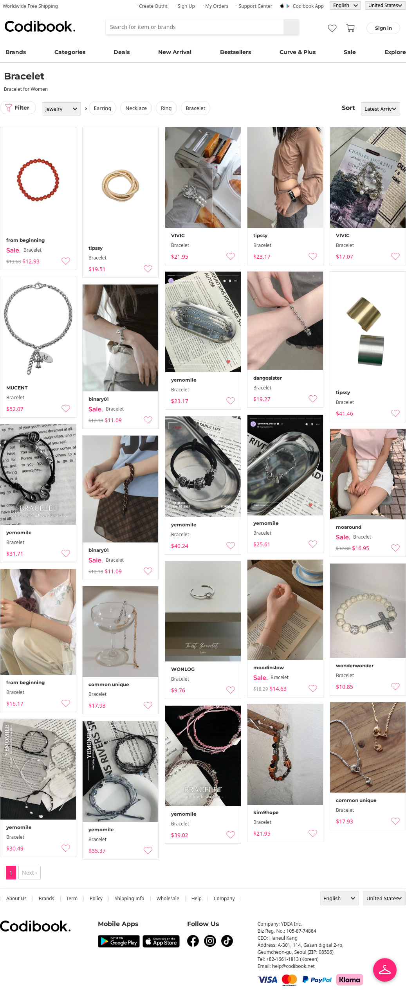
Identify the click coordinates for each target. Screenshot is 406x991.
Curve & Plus (298, 52)
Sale (350, 52)
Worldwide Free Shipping (30, 6)
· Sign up (185, 6)
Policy (96, 898)
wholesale (168, 898)
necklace (136, 108)
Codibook (40, 26)
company (224, 898)
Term (72, 898)
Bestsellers (235, 52)
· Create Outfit (152, 6)
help (196, 898)
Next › (29, 872)
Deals (122, 52)
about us (16, 898)
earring (103, 108)
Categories (69, 52)
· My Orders (215, 6)
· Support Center (254, 6)
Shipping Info (129, 898)
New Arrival (174, 52)
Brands (15, 52)
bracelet (196, 108)
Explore (395, 52)
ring (166, 108)
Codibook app (308, 6)
